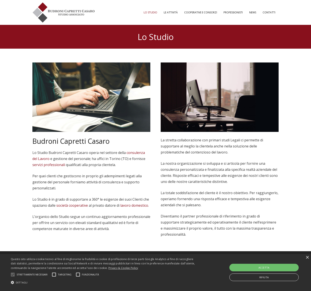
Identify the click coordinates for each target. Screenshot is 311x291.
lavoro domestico (134, 205)
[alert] (155, 272)
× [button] (307, 257)
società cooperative (72, 205)
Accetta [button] (264, 267)
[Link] (63, 12)
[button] (105, 283)
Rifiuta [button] (264, 277)
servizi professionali (48, 164)
